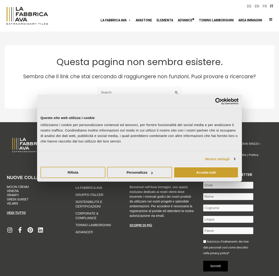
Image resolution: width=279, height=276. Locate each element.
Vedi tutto (16, 213)
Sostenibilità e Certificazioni (89, 204)
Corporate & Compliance (87, 216)
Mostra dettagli (217, 159)
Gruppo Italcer (90, 195)
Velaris (12, 203)
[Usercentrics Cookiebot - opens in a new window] (218, 101)
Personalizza (140, 172)
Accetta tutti (206, 172)
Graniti (13, 195)
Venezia (13, 191)
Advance (186, 20)
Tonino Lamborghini (216, 20)
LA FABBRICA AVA (89, 188)
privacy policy (219, 253)
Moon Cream (18, 187)
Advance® (84, 232)
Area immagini (250, 20)
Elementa (165, 20)
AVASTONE (144, 20)
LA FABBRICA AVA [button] (116, 20)
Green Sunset (18, 199)
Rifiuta (73, 172)
